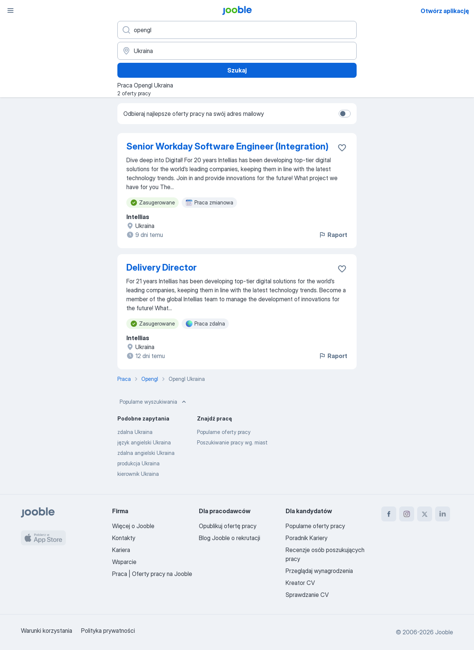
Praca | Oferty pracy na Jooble (152, 573)
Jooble (444, 632)
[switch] (345, 113)
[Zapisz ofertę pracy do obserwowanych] (342, 147)
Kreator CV (300, 582)
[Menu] (10, 10)
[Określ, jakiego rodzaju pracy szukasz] (237, 30)
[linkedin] (442, 513)
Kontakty (123, 538)
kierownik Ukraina (138, 474)
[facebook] (388, 513)
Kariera (121, 550)
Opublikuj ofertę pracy (227, 526)
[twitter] (424, 513)
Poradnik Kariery (306, 538)
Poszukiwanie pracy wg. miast (232, 442)
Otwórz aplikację (445, 11)
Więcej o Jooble (133, 526)
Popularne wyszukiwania (154, 402)
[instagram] (406, 513)
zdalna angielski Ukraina (146, 453)
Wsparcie (124, 562)
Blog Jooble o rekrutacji (229, 538)
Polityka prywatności (108, 630)
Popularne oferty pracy (223, 432)
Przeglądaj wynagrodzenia (319, 570)
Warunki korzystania (46, 630)
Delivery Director (161, 267)
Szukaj (237, 70)
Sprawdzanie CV (307, 594)
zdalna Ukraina (135, 432)
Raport (332, 234)
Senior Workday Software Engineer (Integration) (227, 146)
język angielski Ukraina (144, 442)
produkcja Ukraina (138, 463)
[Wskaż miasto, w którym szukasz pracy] (237, 51)
